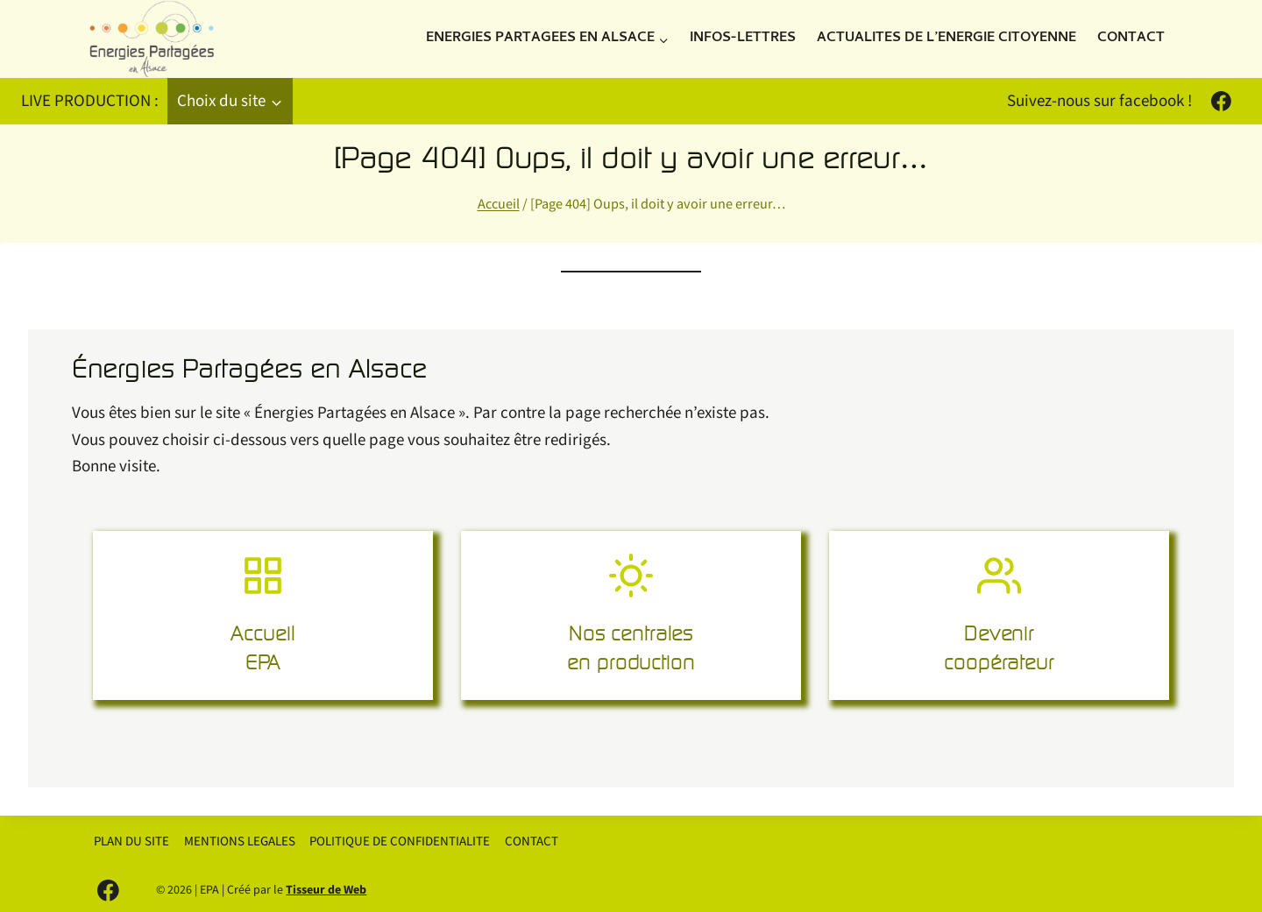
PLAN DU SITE (131, 841)
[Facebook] (1221, 101)
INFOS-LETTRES (743, 38)
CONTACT (1131, 38)
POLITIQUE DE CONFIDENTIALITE (399, 841)
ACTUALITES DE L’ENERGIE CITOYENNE (946, 38)
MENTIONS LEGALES (239, 841)
